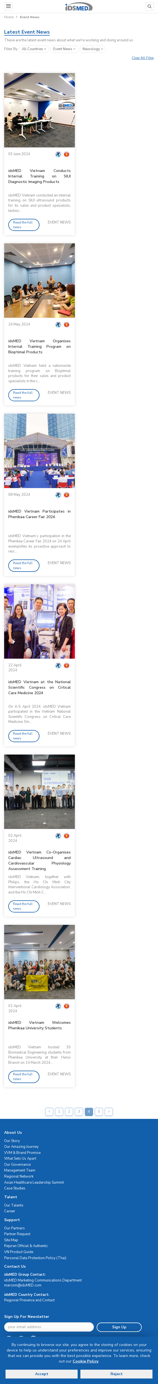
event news (64, 49)
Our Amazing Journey (21, 1146)
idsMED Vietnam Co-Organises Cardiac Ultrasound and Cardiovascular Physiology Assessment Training (39, 860)
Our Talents (13, 1205)
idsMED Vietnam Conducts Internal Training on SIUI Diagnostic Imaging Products (39, 176)
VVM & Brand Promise (22, 1152)
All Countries (34, 49)
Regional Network (18, 1176)
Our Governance (17, 1164)
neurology (93, 49)
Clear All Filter (143, 58)
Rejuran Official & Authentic (26, 1245)
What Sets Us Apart (20, 1158)
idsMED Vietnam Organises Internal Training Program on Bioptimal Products (39, 346)
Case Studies (14, 1188)
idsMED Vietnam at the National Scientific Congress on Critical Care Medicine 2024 (39, 687)
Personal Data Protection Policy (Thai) (35, 1258)
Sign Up (119, 1327)
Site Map (11, 1240)
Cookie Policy (85, 1361)
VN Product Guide (18, 1252)
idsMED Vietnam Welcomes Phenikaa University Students (39, 1025)
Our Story (12, 1140)
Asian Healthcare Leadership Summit (34, 1182)
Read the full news (23, 224)
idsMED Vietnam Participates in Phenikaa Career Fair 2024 (39, 514)
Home (9, 17)
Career (9, 1211)
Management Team (19, 1170)
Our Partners (14, 1228)
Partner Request (17, 1234)
